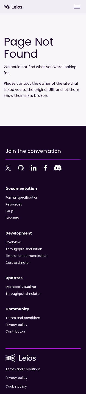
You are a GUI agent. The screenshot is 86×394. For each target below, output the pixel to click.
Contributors (16, 332)
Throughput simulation (24, 249)
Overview (13, 242)
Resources (14, 205)
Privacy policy (16, 325)
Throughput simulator (23, 294)
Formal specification (22, 198)
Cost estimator (18, 263)
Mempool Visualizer (21, 287)
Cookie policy (16, 387)
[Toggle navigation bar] (77, 6)
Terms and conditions (23, 318)
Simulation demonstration (26, 256)
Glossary (12, 218)
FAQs (10, 211)
